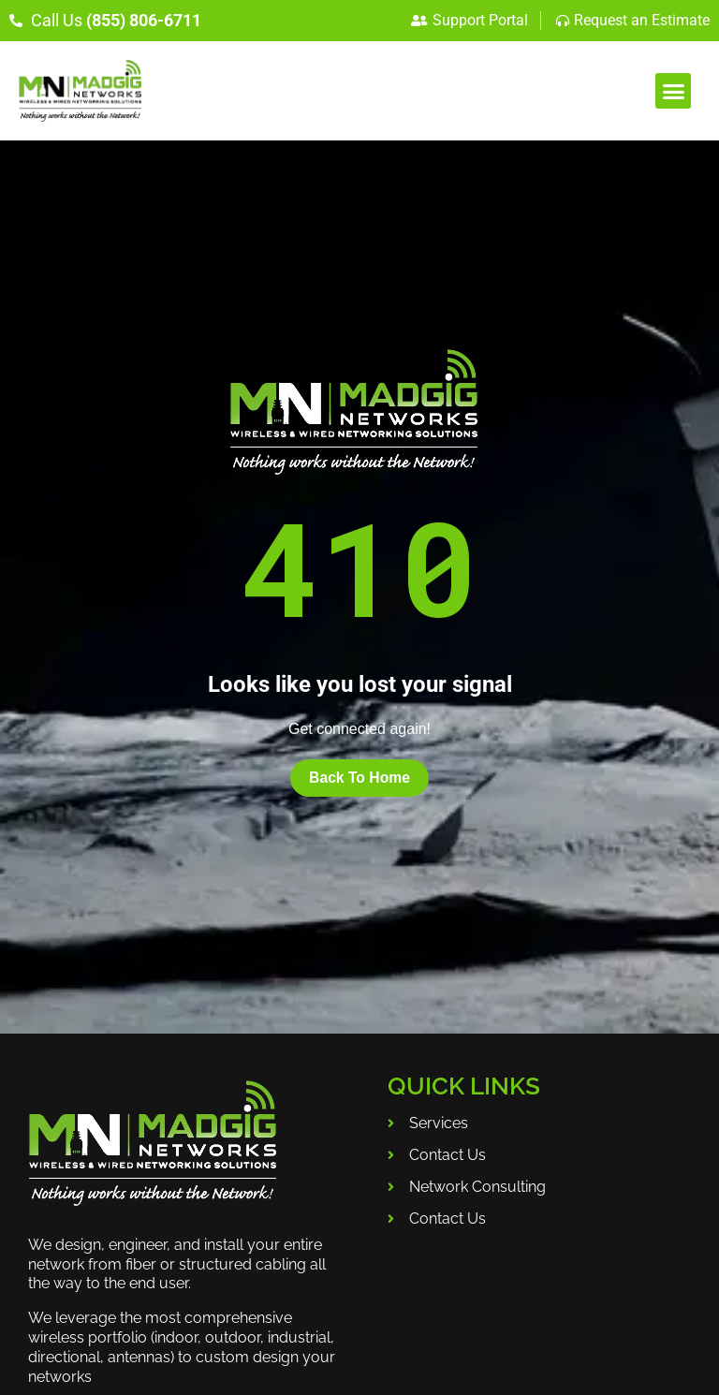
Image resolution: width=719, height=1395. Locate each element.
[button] (673, 91)
